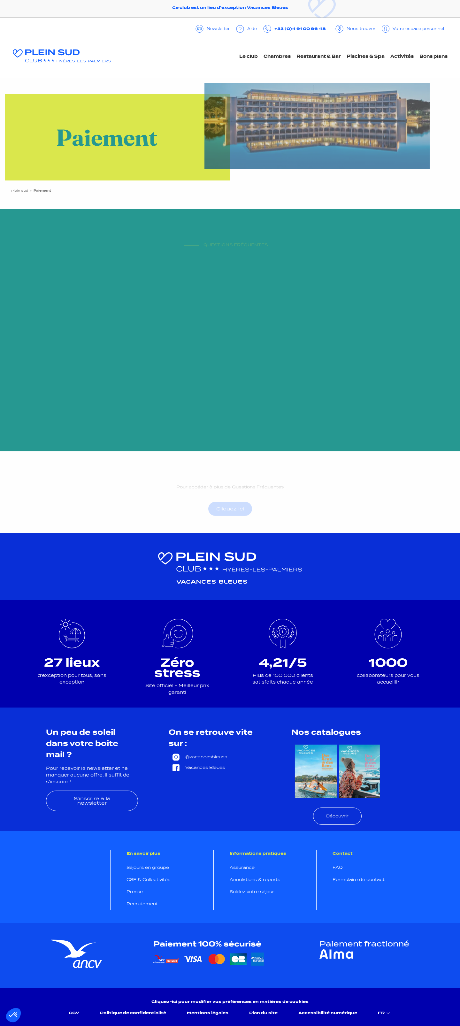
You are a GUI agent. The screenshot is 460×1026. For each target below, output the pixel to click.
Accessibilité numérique (327, 1012)
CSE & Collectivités (148, 879)
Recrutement (142, 903)
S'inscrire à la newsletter (92, 801)
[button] (13, 1015)
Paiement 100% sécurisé (207, 944)
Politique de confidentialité (133, 1012)
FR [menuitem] (385, 1012)
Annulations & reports (255, 879)
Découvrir (337, 816)
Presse (134, 891)
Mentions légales (207, 1012)
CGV (74, 1012)
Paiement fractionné (364, 944)
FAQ (338, 867)
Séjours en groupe (147, 867)
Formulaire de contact (359, 879)
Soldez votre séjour (252, 891)
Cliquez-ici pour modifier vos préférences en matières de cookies (230, 1001)
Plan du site (263, 1012)
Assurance (242, 867)
